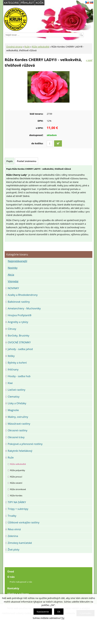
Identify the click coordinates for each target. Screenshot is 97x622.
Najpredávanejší (17, 261)
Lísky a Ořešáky (17, 403)
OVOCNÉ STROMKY (19, 342)
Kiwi (10, 383)
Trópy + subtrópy (18, 509)
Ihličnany (13, 369)
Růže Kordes (16, 495)
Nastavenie (43, 611)
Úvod (10, 571)
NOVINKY (13, 288)
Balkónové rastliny (19, 301)
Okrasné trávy (16, 437)
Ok (58, 611)
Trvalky (12, 515)
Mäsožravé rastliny (19, 423)
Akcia (11, 274)
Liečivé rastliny (16, 389)
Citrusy (12, 329)
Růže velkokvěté (40, 46)
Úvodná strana (14, 46)
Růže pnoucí (16, 476)
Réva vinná (14, 529)
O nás (11, 577)
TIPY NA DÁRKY (17, 502)
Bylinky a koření (17, 362)
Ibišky (11, 356)
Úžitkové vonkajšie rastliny (23, 522)
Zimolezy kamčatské (20, 543)
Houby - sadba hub (19, 376)
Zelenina (13, 536)
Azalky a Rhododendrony (23, 295)
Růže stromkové (18, 489)
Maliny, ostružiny (18, 417)
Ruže (27, 46)
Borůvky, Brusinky (18, 335)
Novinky (12, 267)
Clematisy (13, 396)
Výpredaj (13, 281)
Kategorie (11, 3)
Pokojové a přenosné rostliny (25, 444)
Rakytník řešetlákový (20, 451)
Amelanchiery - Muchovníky (24, 308)
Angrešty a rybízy (18, 322)
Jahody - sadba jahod (20, 349)
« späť (89, 60)
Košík (40, 3)
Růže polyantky (17, 470)
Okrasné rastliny (17, 430)
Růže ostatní (16, 482)
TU (62, 618)
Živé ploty (13, 549)
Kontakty (13, 588)
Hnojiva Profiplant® (20, 315)
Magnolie (13, 410)
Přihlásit (27, 3)
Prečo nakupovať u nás (21, 581)
